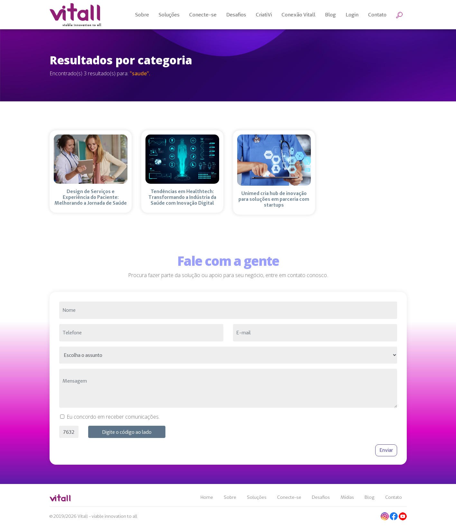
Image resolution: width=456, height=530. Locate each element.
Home (206, 497)
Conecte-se (289, 497)
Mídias (347, 497)
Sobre (230, 497)
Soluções (256, 497)
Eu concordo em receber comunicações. (113, 416)
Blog (370, 497)
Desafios (321, 497)
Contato (393, 497)
